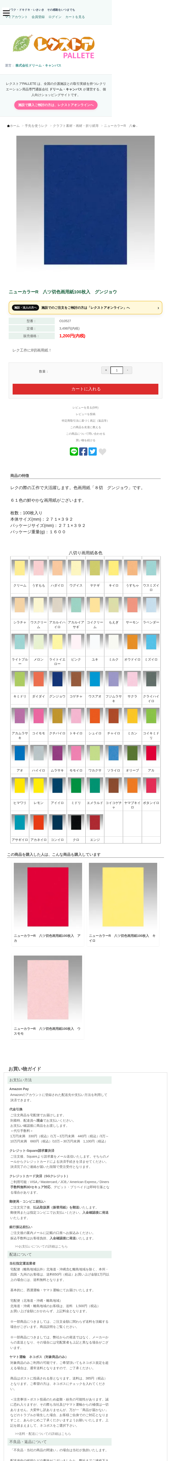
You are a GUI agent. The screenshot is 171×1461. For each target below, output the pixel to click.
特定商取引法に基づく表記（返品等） (85, 414)
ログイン (135, 10)
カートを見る (155, 10)
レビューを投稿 (85, 408)
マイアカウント (96, 10)
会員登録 (118, 10)
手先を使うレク (38, 122)
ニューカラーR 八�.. (123, 122)
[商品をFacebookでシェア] (83, 449)
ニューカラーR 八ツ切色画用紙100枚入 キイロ (120, 931)
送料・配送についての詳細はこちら (124, 1303)
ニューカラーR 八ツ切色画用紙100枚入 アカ (47, 931)
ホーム (17, 122)
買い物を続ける (85, 434)
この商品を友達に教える (85, 421)
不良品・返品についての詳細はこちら (46, 1422)
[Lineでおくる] (74, 449)
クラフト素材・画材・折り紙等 (78, 122)
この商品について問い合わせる (85, 428)
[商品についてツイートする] (92, 449)
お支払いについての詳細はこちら (43, 1274)
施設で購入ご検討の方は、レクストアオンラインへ (85, 100)
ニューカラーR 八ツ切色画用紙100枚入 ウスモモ (47, 1022)
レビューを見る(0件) (85, 401)
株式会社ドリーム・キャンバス (39, 65)
